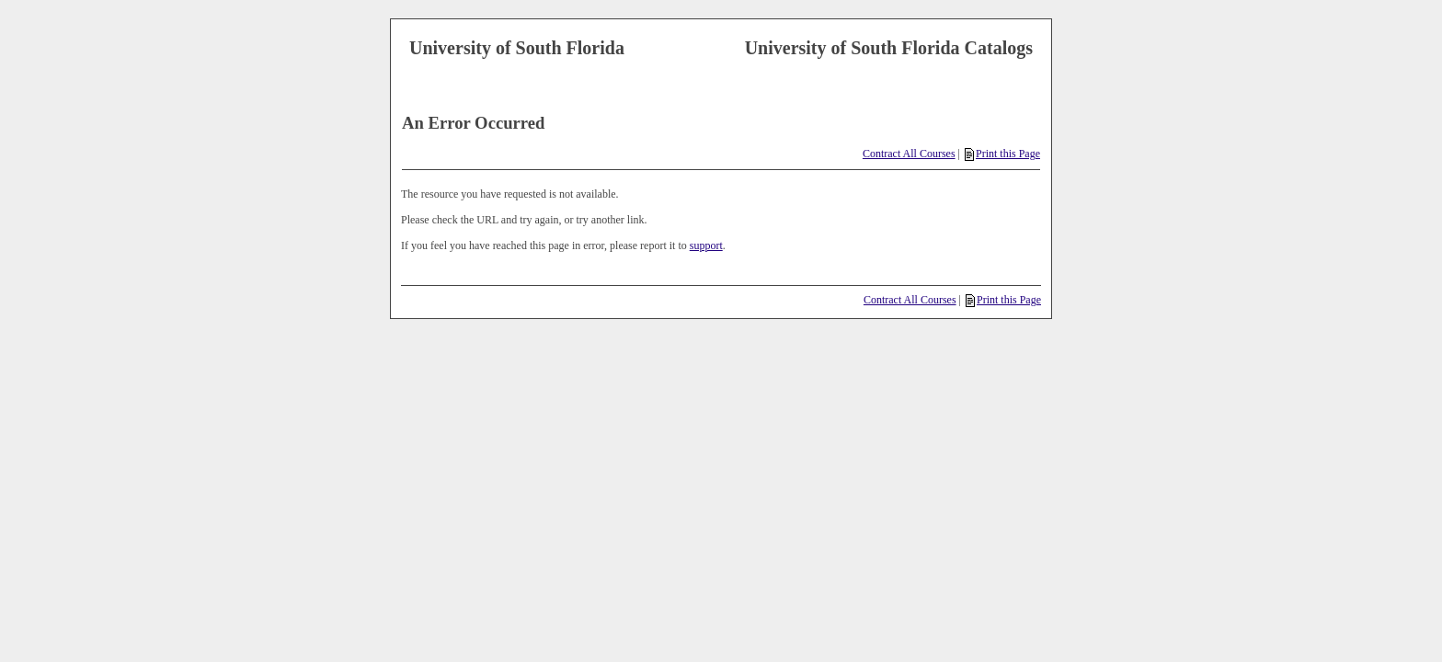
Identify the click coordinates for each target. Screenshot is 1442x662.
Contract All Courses (909, 153)
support (706, 245)
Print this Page (1002, 153)
